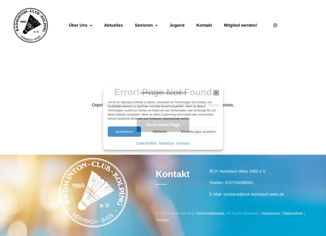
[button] (216, 92)
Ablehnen (160, 131)
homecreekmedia (210, 213)
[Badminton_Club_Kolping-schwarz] (31, 10)
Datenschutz (166, 143)
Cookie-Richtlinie (146, 143)
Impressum (183, 143)
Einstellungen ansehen (198, 131)
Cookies (162, 220)
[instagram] (275, 25)
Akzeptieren (124, 131)
